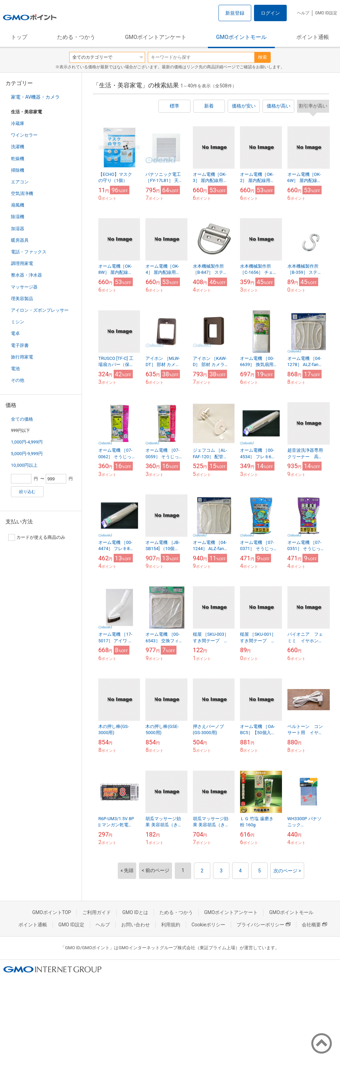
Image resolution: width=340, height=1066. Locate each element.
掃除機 (17, 170)
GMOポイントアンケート (155, 37)
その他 (17, 380)
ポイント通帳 (312, 37)
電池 (15, 368)
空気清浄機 (22, 193)
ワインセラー (24, 135)
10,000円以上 (24, 465)
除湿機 (17, 216)
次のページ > (287, 870)
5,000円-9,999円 (27, 453)
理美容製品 (22, 298)
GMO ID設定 (326, 13)
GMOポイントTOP (51, 912)
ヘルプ (303, 13)
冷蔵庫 (17, 123)
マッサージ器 (24, 287)
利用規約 (170, 924)
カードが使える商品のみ (36, 537)
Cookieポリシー (208, 924)
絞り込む (27, 491)
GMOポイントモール (241, 37)
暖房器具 (20, 240)
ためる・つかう (76, 37)
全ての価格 (22, 419)
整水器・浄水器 (26, 275)
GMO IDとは (135, 912)
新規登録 (234, 13)
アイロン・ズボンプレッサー (40, 310)
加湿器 (17, 228)
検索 (262, 57)
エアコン (20, 181)
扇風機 (17, 205)
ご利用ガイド (96, 912)
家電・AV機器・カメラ (35, 97)
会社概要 (314, 924)
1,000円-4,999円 (27, 442)
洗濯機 (17, 146)
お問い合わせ (135, 924)
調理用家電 (22, 263)
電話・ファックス (28, 251)
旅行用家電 (22, 357)
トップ (19, 37)
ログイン (270, 13)
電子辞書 (20, 345)
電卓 (15, 333)
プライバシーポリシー (264, 924)
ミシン (17, 321)
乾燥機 (17, 158)
